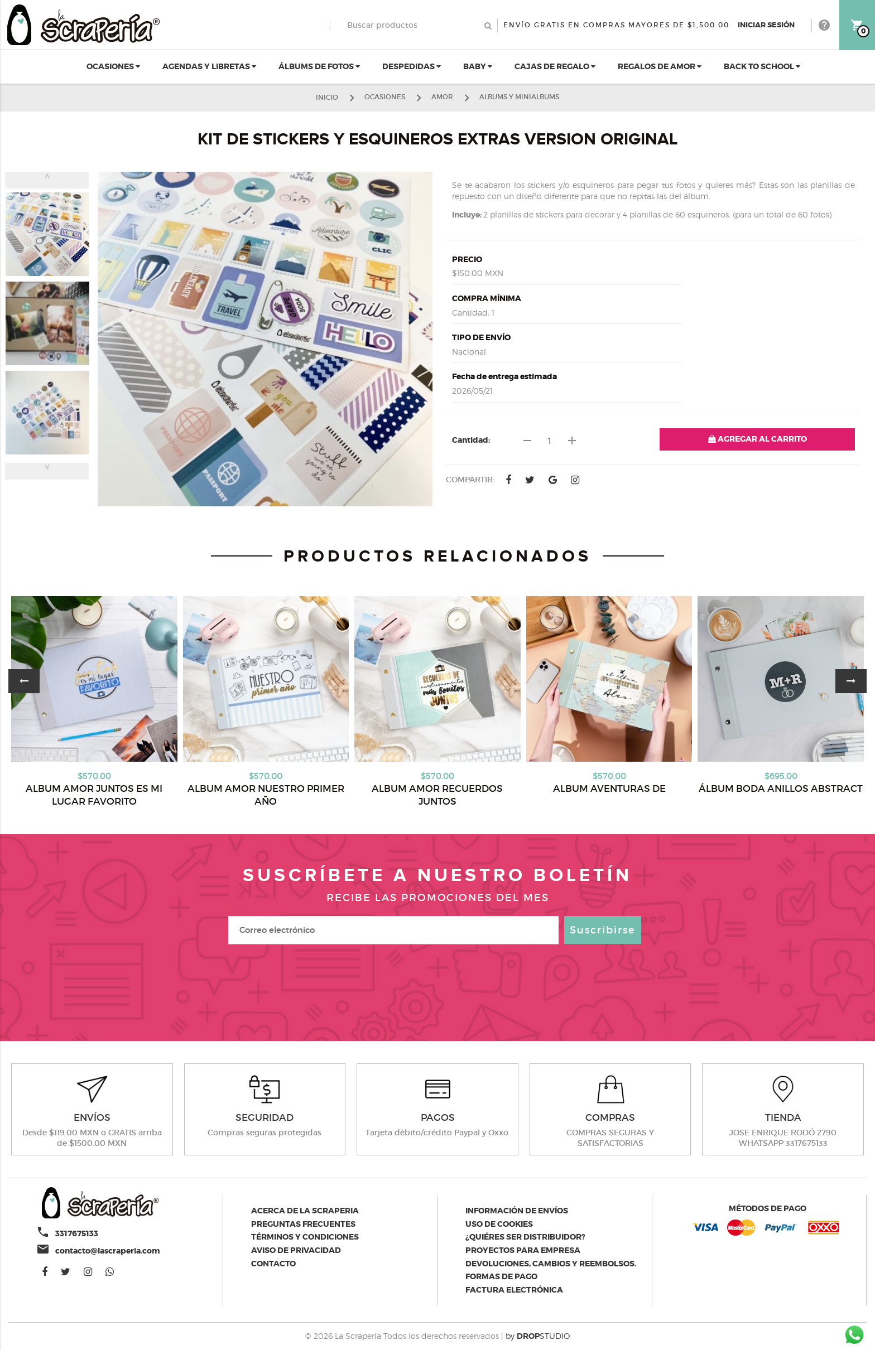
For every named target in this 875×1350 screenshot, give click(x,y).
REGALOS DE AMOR (659, 66)
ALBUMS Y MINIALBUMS (519, 97)
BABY (477, 66)
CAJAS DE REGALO (555, 66)
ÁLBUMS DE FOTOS (319, 66)
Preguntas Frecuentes (303, 1224)
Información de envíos (516, 1211)
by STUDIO (538, 1336)
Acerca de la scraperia (305, 1211)
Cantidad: (471, 440)
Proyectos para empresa (522, 1250)
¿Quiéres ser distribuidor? (525, 1237)
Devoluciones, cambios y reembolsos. (550, 1264)
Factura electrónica (514, 1290)
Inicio (327, 97)
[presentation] (437, 983)
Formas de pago (501, 1276)
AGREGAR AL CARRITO (757, 439)
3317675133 (76, 1233)
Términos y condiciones (305, 1237)
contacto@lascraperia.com (107, 1251)
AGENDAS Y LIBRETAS (209, 66)
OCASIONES (113, 66)
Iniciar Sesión (766, 25)
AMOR (442, 97)
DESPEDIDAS (411, 66)
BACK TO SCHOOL (762, 66)
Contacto (273, 1264)
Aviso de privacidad (296, 1250)
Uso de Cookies (499, 1224)
